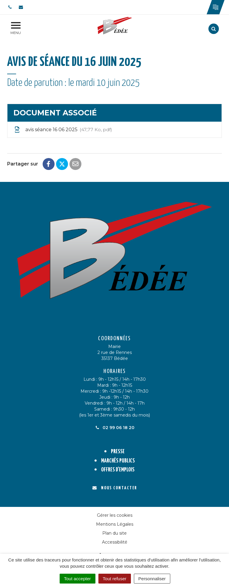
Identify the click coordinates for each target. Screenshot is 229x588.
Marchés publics (118, 461)
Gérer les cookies (114, 515)
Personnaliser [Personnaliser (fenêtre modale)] (152, 578)
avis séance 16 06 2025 (62, 129)
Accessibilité (114, 542)
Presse (118, 451)
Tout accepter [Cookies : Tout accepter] (77, 578)
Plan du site (114, 533)
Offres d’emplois (117, 470)
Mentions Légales (114, 524)
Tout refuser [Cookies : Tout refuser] (114, 578)
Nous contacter (114, 488)
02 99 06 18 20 (114, 427)
